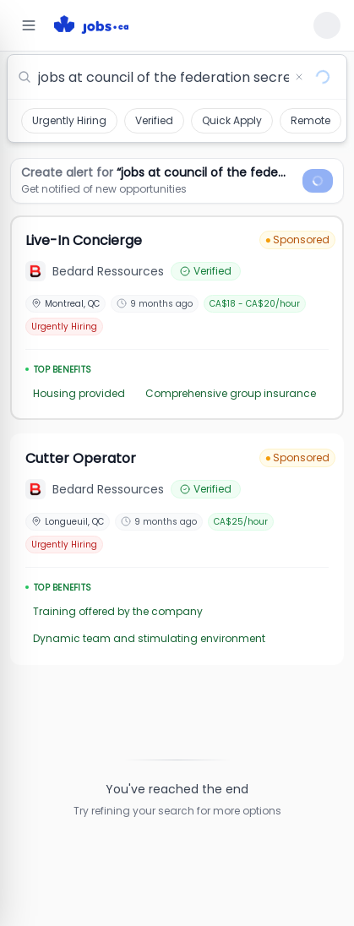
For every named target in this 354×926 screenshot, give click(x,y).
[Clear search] (299, 77)
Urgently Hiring (69, 120)
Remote (310, 120)
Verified (154, 120)
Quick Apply (232, 120)
